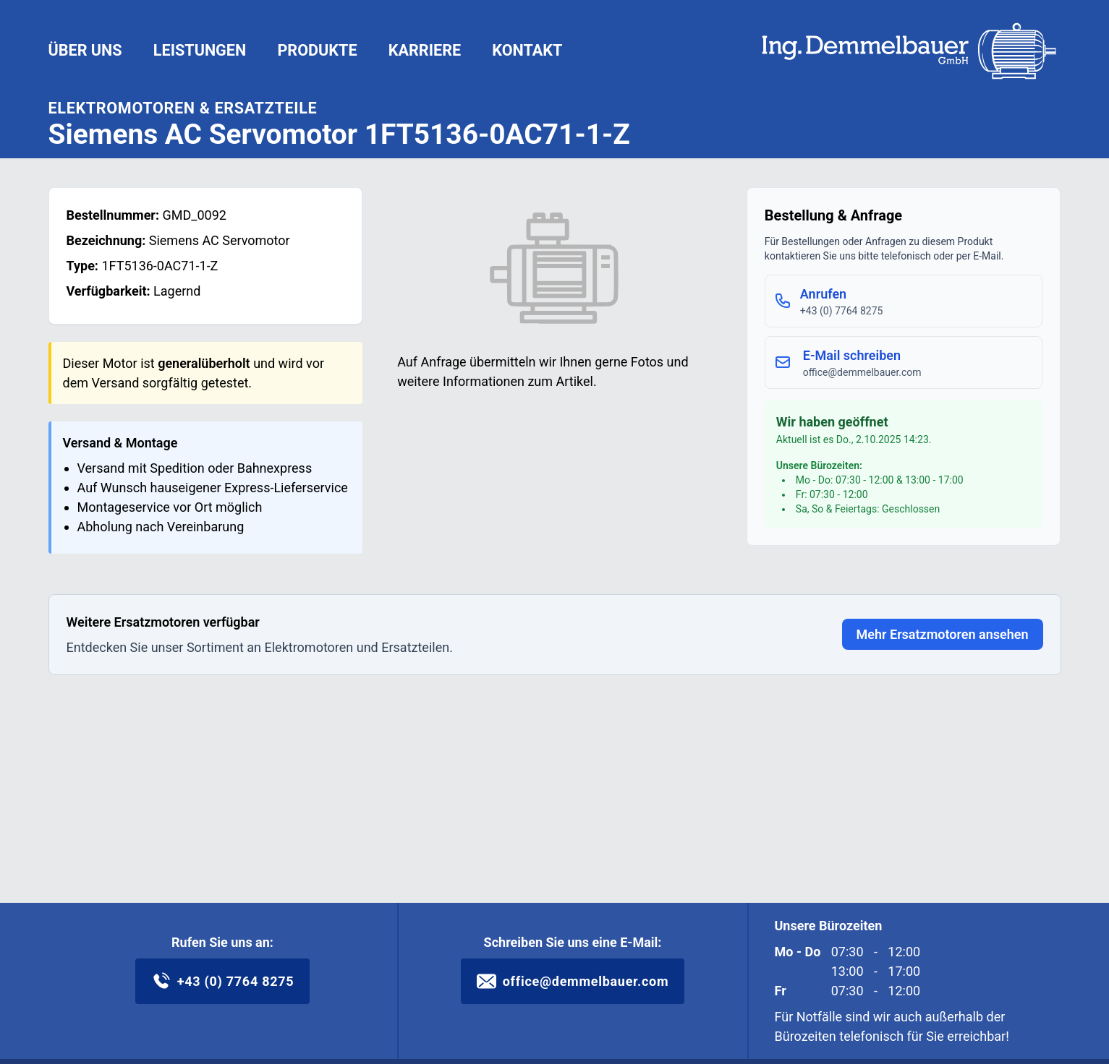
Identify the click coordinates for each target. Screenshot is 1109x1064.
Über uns (85, 50)
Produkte (317, 50)
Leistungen (199, 50)
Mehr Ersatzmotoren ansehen (943, 634)
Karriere (424, 50)
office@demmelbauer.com (573, 981)
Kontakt (527, 50)
